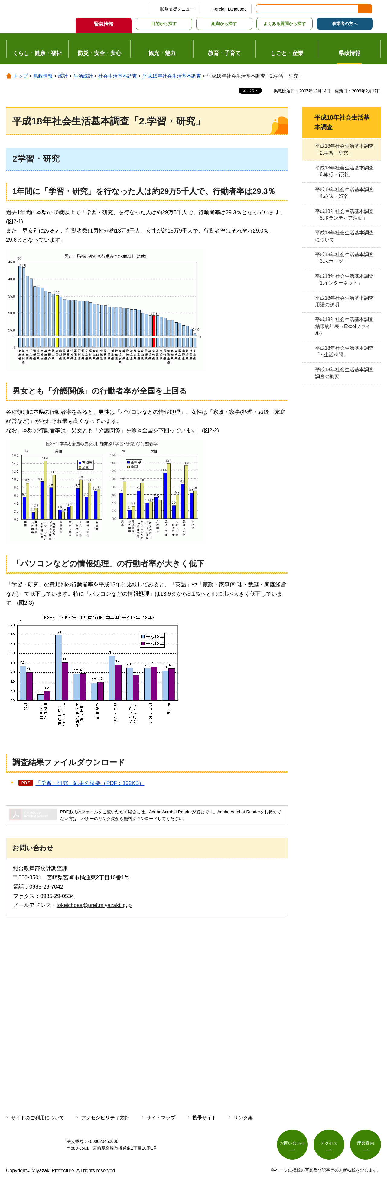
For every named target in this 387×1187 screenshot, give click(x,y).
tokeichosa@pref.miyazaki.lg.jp (94, 905)
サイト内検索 (261, 9)
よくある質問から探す (284, 23)
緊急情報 (103, 24)
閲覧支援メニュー (177, 9)
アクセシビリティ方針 (105, 1117)
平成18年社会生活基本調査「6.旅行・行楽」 (344, 171)
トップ (20, 76)
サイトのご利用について (37, 1117)
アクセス (328, 1143)
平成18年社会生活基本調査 (171, 76)
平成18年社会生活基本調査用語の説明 (344, 301)
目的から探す (164, 23)
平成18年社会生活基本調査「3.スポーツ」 (344, 258)
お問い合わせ (292, 1143)
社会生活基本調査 (117, 76)
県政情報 (43, 76)
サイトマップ (160, 1117)
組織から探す (224, 23)
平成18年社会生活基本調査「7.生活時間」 (344, 351)
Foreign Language (229, 9)
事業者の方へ (344, 23)
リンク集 (243, 1117)
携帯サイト (204, 1117)
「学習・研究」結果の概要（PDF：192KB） (89, 783)
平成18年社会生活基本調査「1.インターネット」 (344, 279)
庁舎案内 (365, 1143)
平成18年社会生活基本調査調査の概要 (344, 373)
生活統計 (83, 76)
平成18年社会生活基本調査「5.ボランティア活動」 (344, 214)
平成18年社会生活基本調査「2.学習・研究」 (344, 149)
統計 (63, 76)
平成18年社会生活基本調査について (344, 236)
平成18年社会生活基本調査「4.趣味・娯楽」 (344, 193)
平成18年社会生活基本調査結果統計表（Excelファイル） (344, 326)
